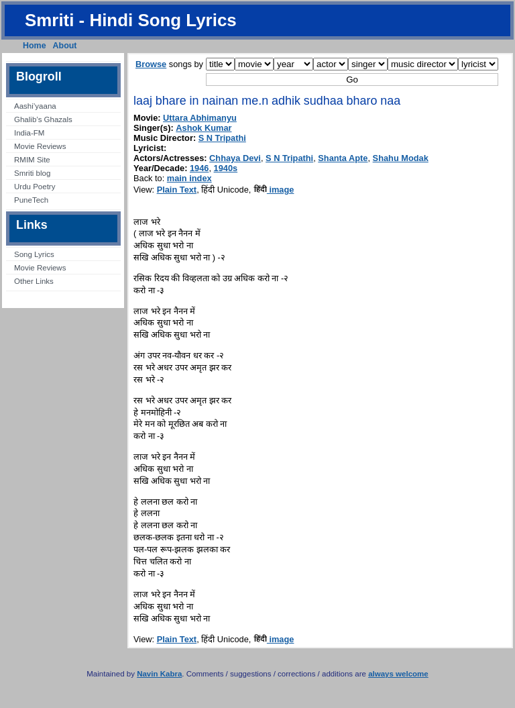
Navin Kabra (159, 674)
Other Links (34, 281)
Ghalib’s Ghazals (43, 119)
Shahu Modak (400, 158)
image (273, 190)
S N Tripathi (222, 138)
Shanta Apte (342, 158)
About (65, 45)
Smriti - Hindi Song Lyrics (131, 20)
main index (189, 178)
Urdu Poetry (34, 187)
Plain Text (177, 190)
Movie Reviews (40, 146)
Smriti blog (32, 173)
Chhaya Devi (235, 158)
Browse (150, 64)
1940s (226, 168)
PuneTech (31, 200)
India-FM (29, 133)
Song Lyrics (34, 254)
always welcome (398, 674)
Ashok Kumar (203, 128)
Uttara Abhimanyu (200, 118)
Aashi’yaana (35, 106)
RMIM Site (32, 160)
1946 (199, 168)
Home (34, 45)
